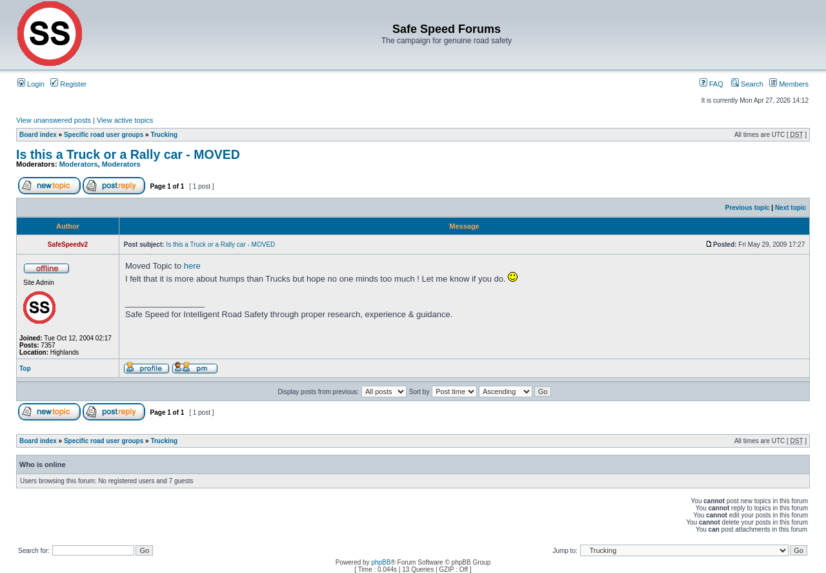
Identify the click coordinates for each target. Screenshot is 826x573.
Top (25, 368)
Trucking (163, 134)
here (192, 266)
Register (68, 84)
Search (747, 84)
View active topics (125, 120)
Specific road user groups (103, 134)
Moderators (78, 164)
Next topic (790, 207)
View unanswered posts (53, 120)
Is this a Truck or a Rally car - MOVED (128, 154)
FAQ (711, 84)
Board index (38, 134)
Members (789, 84)
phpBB (380, 562)
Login (31, 84)
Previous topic (747, 207)
